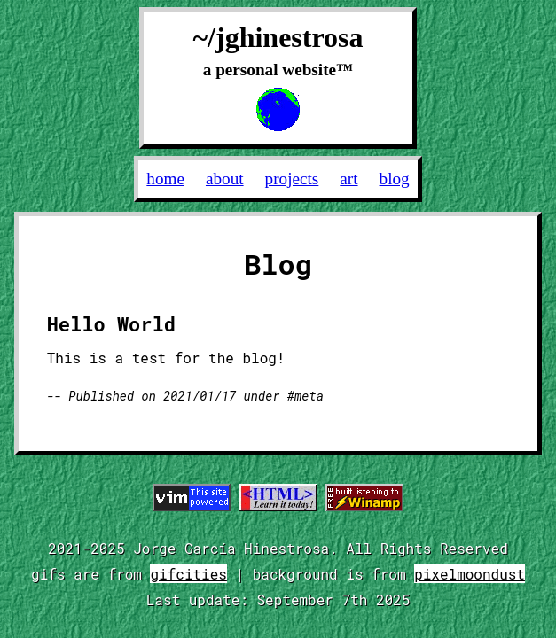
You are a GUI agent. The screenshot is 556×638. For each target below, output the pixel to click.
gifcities (188, 573)
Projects (292, 178)
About (225, 178)
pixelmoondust (469, 573)
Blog (395, 178)
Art (348, 178)
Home (165, 178)
